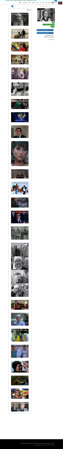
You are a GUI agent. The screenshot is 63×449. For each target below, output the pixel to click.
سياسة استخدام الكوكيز (42, 444)
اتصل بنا (30, 2)
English (20, 2)
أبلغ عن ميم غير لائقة (51, 39)
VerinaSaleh (47, 35)
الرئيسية (56, 2)
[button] (52, 26)
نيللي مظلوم (51, 30)
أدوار (40, 2)
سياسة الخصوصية (48, 444)
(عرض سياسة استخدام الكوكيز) (10, 0)
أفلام (46, 2)
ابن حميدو (51, 33)
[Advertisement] (31, 426)
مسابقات (49, 2)
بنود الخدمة (53, 444)
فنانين (43, 2)
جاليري (37, 2)
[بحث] (12, 6)
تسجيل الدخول (25, 2)
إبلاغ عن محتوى (36, 444)
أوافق (56, 0)
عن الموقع (33, 2)
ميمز (53, 2)
